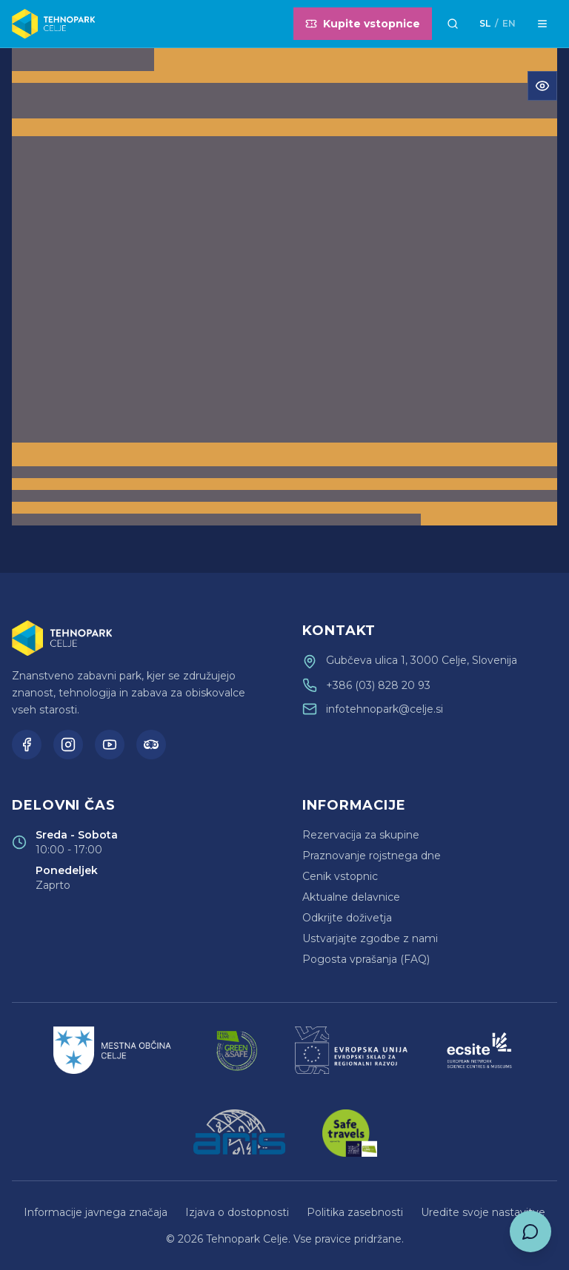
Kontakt (339, 630)
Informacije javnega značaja (95, 1212)
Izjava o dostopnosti (237, 1212)
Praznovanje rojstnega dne (371, 855)
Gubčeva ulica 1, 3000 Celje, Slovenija (421, 660)
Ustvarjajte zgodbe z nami (370, 938)
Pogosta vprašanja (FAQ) (366, 959)
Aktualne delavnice (351, 897)
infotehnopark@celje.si (384, 709)
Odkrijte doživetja (347, 917)
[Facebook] (26, 744)
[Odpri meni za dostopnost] (542, 86)
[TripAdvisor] (151, 744)
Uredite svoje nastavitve (483, 1212)
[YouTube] (109, 744)
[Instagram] (68, 744)
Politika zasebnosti (355, 1212)
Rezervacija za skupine (360, 834)
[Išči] (452, 23)
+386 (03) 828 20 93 (378, 685)
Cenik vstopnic (340, 876)
